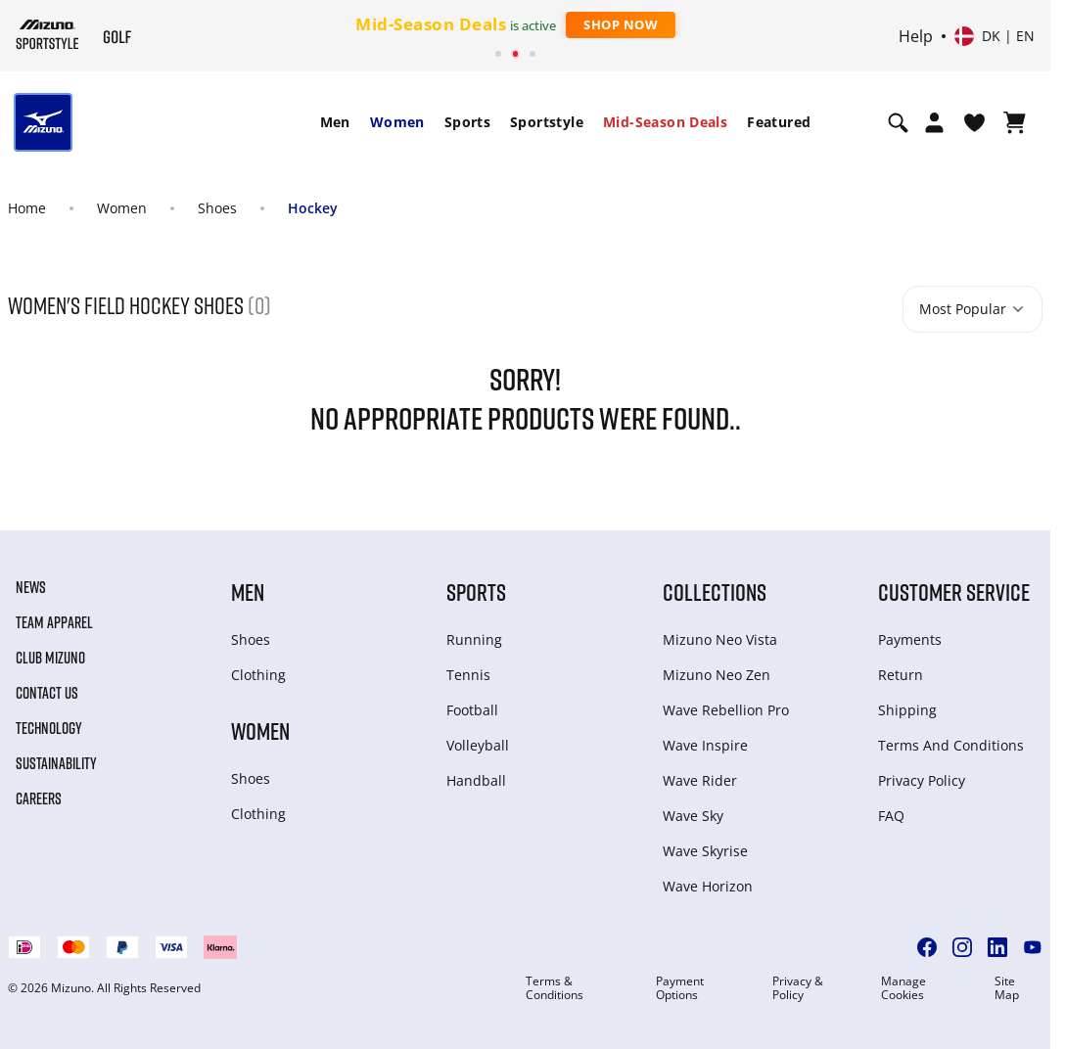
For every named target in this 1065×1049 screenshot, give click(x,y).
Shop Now (620, 24)
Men (335, 122)
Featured (778, 122)
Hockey (313, 208)
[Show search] (898, 122)
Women (397, 122)
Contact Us (47, 693)
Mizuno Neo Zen (716, 674)
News (31, 587)
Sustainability (56, 763)
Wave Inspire (705, 745)
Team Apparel (54, 622)
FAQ (891, 815)
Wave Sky (693, 815)
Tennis (468, 674)
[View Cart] (1015, 122)
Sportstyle (546, 122)
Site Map (1007, 988)
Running (474, 639)
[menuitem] (335, 122)
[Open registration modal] (934, 122)
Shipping (907, 710)
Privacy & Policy (797, 988)
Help (916, 36)
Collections (714, 591)
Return (900, 674)
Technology (49, 728)
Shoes (217, 208)
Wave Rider (700, 780)
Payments (910, 639)
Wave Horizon (708, 886)
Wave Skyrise (705, 851)
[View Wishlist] (974, 122)
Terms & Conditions (554, 988)
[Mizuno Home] (47, 34)
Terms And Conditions (951, 745)
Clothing (258, 674)
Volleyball (477, 745)
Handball (476, 780)
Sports (467, 122)
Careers (39, 798)
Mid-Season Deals (665, 122)
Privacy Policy (921, 780)
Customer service (954, 591)
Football (472, 710)
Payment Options (680, 988)
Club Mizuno (50, 657)
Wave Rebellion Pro (726, 710)
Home (27, 208)
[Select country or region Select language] (994, 36)
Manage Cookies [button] (903, 988)
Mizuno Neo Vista (720, 639)
